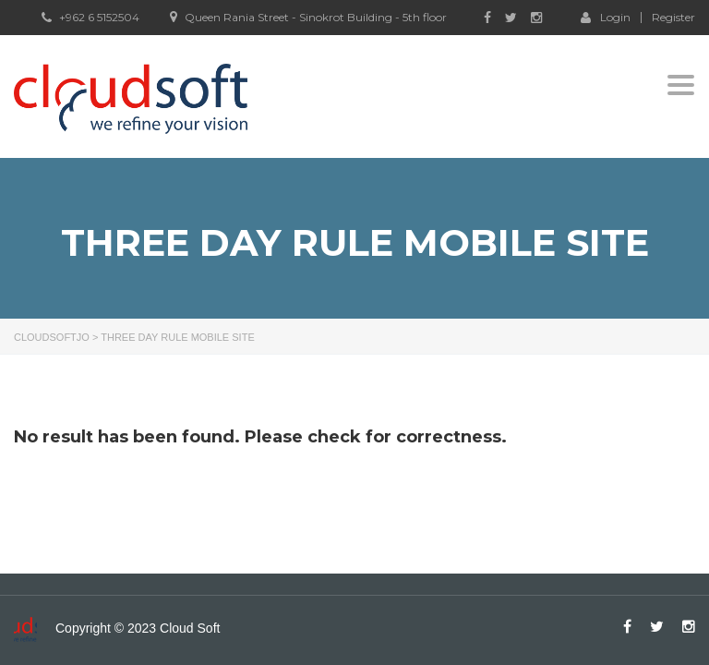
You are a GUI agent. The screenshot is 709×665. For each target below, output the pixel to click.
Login (606, 16)
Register (673, 17)
